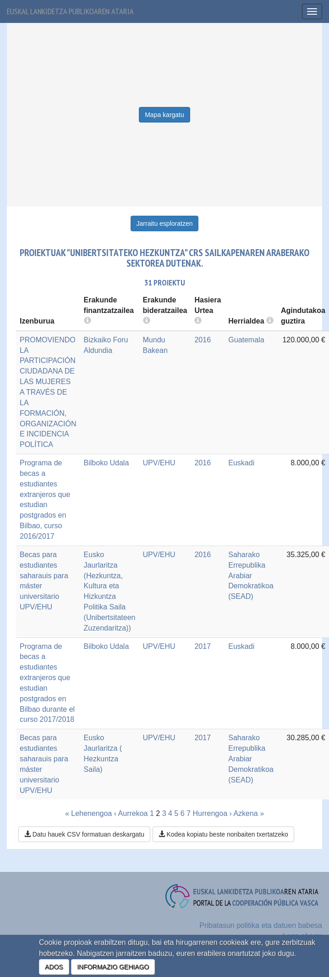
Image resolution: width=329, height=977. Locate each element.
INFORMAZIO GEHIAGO (113, 967)
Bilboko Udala (106, 463)
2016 (202, 340)
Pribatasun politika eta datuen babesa (260, 925)
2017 (202, 646)
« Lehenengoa (88, 813)
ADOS (54, 967)
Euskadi (241, 463)
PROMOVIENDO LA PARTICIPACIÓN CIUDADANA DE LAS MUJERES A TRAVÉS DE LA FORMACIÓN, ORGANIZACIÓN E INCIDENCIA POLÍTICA (48, 392)
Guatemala (246, 340)
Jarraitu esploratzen (165, 223)
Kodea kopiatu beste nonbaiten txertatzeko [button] (223, 834)
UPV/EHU (159, 463)
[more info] (198, 321)
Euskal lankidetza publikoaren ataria (70, 11)
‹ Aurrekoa (131, 813)
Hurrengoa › (211, 813)
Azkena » (248, 813)
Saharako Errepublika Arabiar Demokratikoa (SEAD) (251, 575)
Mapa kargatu (164, 114)
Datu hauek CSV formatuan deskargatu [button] (84, 834)
